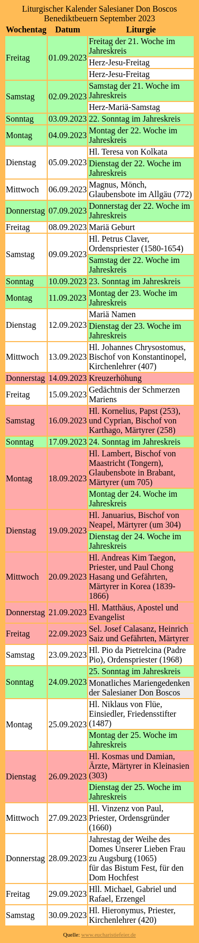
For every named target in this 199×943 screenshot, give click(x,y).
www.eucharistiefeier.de (108, 935)
